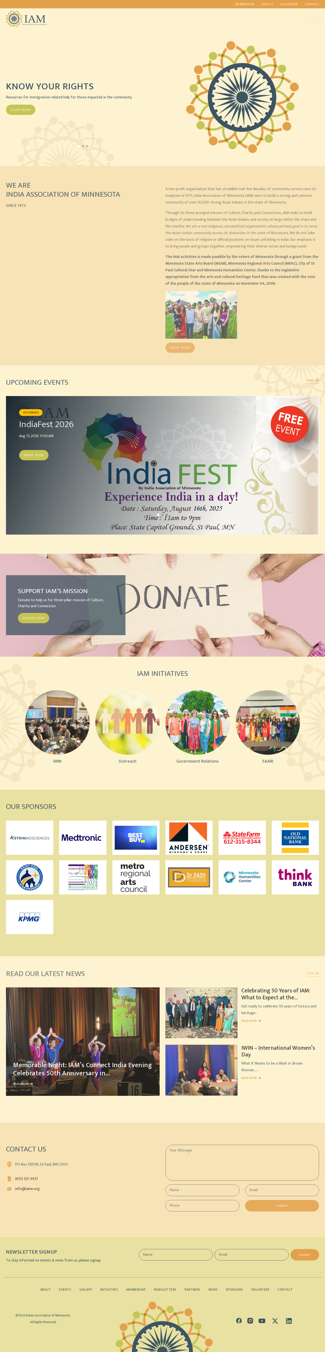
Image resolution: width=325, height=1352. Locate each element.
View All (313, 380)
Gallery (155, 19)
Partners (178, 19)
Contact (312, 4)
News (213, 1289)
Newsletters (165, 1289)
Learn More (21, 110)
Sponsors (202, 19)
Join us (267, 4)
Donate (309, 19)
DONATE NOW (33, 618)
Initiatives (112, 19)
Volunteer (289, 4)
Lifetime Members (277, 19)
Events (135, 19)
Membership (245, 4)
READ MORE (21, 1087)
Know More (34, 455)
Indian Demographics (237, 19)
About (89, 19)
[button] (78, 146)
